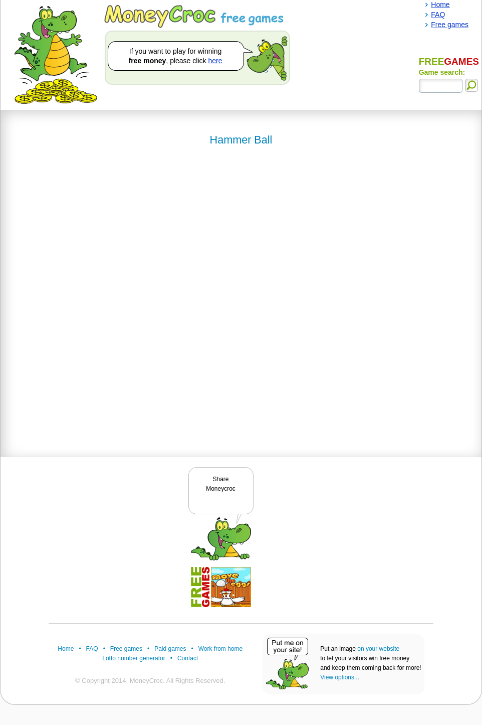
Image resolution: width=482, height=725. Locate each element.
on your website (378, 648)
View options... (339, 677)
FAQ (92, 648)
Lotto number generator (133, 658)
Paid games (170, 648)
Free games (126, 648)
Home (66, 648)
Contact (187, 658)
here (215, 61)
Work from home (220, 648)
